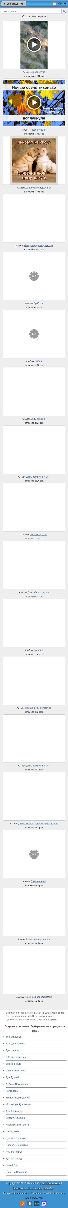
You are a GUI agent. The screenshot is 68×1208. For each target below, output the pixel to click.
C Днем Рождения (16, 1057)
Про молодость (38, 534)
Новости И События (17, 1145)
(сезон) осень (38, 130)
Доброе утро (38, 72)
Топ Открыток (13, 1036)
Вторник (38, 650)
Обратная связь (51, 1183)
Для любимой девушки (38, 187)
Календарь (12, 1090)
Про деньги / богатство (38, 708)
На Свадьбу (12, 1131)
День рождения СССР (38, 476)
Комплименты (14, 1151)
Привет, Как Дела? (16, 1070)
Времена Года (13, 1063)
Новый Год (12, 1165)
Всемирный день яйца (38, 939)
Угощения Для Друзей (18, 1097)
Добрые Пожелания (17, 1084)
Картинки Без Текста (17, 1124)
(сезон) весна (38, 881)
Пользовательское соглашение (48, 1193)
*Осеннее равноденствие (38, 997)
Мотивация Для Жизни (18, 1104)
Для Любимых (14, 1111)
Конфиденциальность (15, 1193)
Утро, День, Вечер (15, 1043)
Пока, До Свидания (16, 1172)
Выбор (38, 361)
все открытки (14, 3)
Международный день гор (38, 245)
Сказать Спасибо (15, 1118)
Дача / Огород (14, 1158)
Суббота (38, 303)
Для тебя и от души (38, 592)
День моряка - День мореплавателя (38, 823)
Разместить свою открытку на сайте (33, 1188)
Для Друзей (12, 1077)
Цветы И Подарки (15, 1138)
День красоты (38, 419)
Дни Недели (12, 1050)
